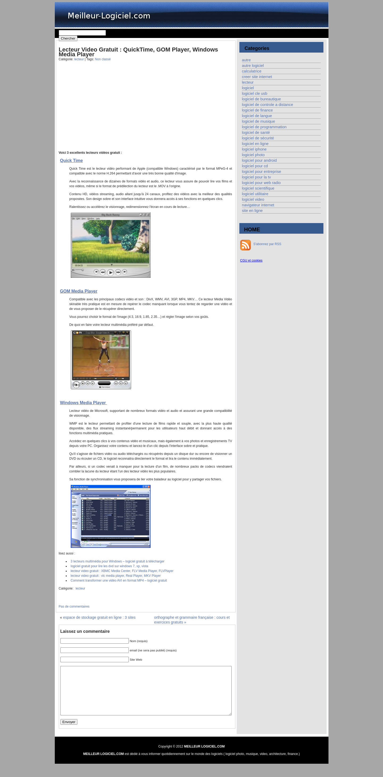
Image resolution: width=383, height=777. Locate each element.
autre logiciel (253, 65)
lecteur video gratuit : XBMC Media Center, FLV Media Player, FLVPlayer (122, 571)
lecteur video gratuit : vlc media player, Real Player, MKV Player (116, 576)
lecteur (79, 59)
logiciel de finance (257, 110)
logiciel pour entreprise (261, 171)
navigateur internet (258, 205)
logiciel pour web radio (261, 183)
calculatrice (251, 71)
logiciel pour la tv (256, 177)
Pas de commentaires (74, 606)
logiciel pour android (259, 160)
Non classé (103, 59)
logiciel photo (253, 155)
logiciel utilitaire (255, 194)
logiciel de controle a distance (267, 105)
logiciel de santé (256, 132)
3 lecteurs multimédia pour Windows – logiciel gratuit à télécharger (118, 561)
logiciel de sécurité (258, 138)
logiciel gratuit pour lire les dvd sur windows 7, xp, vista (109, 566)
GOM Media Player (79, 291)
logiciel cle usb (254, 93)
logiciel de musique (258, 121)
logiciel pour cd (255, 166)
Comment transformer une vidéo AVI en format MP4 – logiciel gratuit (119, 580)
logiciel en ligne (255, 144)
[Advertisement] (100, 110)
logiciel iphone (254, 149)
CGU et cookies (251, 260)
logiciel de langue (257, 116)
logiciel (248, 88)
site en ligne (252, 210)
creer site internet (257, 77)
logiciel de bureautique (261, 99)
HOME (252, 229)
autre (246, 60)
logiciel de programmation (264, 127)
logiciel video (253, 199)
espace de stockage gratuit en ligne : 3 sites (99, 617)
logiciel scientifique (258, 188)
